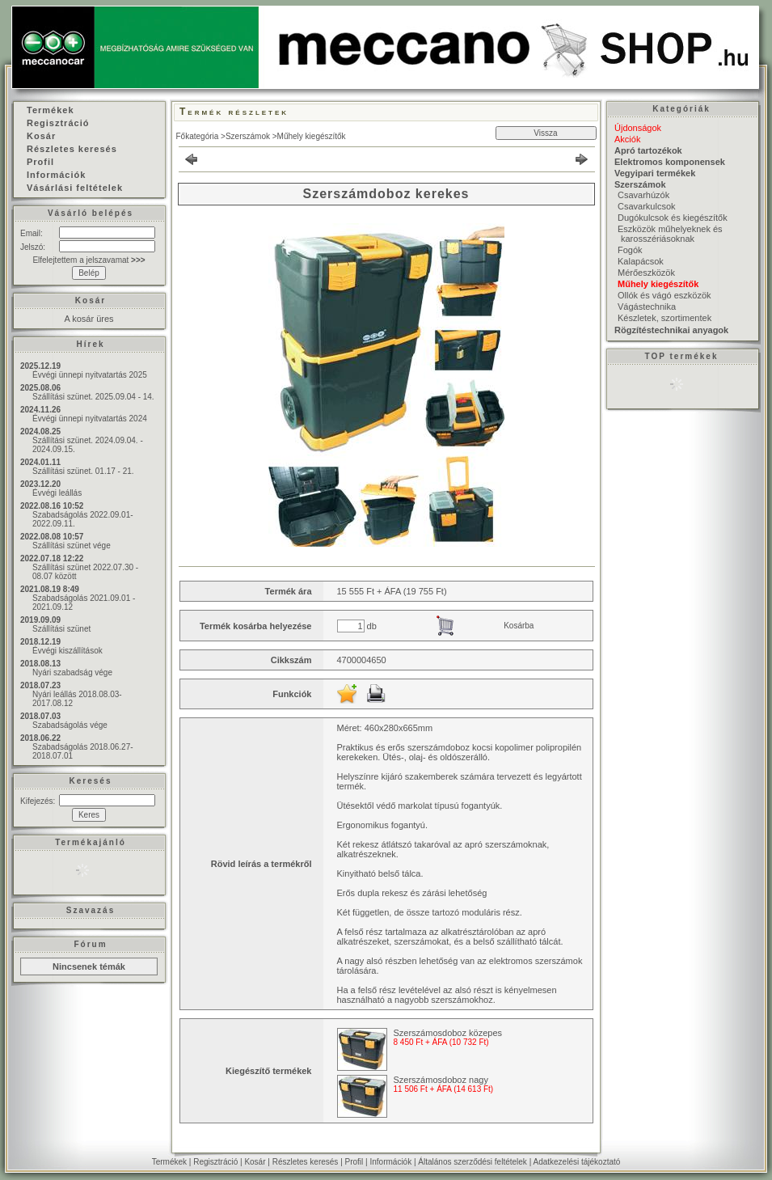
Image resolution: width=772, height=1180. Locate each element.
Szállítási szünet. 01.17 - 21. (83, 471)
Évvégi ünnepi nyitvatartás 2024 (89, 418)
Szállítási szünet (61, 628)
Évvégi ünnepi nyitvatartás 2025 (89, 374)
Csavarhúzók (643, 195)
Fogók (630, 250)
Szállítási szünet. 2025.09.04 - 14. (93, 396)
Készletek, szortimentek (664, 318)
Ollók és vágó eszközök (664, 295)
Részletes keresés (305, 1161)
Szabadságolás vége (70, 725)
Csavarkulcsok (647, 206)
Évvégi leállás (57, 492)
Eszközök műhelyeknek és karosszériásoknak (670, 233)
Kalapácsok (641, 261)
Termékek (169, 1161)
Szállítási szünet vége (71, 545)
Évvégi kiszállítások (67, 650)
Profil (354, 1161)
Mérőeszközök (646, 272)
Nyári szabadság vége (72, 672)
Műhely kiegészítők (311, 136)
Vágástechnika (647, 306)
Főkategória (197, 136)
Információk (390, 1161)
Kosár (254, 1161)
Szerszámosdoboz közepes (448, 1033)
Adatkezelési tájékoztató (576, 1161)
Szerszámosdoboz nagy (441, 1080)
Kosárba (519, 625)
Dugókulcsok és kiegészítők (673, 217)
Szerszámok (248, 136)
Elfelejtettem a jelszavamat (88, 260)
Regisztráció (215, 1161)
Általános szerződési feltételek (472, 1161)
